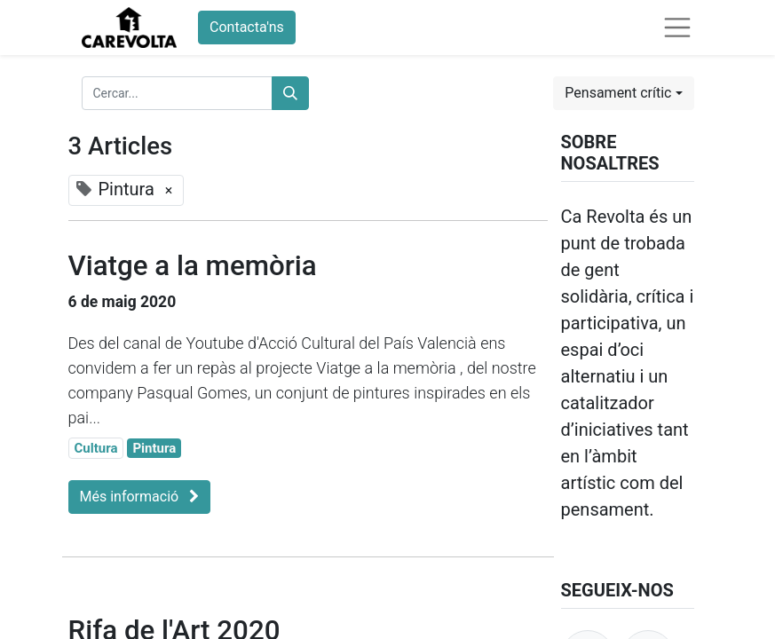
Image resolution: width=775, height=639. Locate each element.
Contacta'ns (247, 27)
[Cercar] (290, 93)
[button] (623, 93)
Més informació (140, 496)
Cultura (96, 448)
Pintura (154, 448)
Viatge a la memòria (192, 265)
